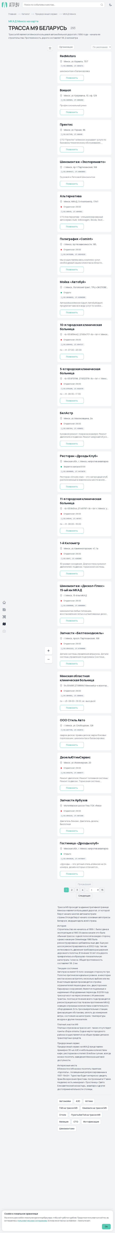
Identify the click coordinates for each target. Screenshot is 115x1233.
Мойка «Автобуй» (73, 282)
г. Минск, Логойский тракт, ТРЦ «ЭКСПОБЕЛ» (86, 287)
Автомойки (65, 1101)
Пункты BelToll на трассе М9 (85, 1114)
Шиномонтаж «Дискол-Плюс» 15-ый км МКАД (82, 588)
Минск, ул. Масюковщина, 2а (78, 418)
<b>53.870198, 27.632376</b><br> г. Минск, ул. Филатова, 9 (86, 378)
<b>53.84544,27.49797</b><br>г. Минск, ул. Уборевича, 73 (86, 508)
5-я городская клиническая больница (80, 371)
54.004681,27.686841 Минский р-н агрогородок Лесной (86, 685)
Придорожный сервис (46, 14)
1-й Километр (70, 543)
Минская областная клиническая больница (77, 678)
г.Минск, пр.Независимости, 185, (80, 244)
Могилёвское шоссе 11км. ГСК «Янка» (83, 805)
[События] (4, 609)
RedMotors (68, 56)
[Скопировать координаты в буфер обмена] (72, 66)
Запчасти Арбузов (73, 800)
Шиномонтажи (66, 1128)
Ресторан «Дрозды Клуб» (79, 456)
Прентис (66, 124)
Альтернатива (71, 196)
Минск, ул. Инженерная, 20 (77, 762)
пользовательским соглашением (32, 1220)
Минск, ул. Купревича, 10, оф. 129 (80, 95)
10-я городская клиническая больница (81, 327)
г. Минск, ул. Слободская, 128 (78, 725)
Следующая (84, 895)
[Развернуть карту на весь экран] (50, 48)
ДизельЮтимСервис (75, 757)
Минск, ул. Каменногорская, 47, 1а (81, 548)
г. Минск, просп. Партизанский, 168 (81, 638)
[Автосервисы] (4, 617)
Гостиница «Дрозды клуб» (79, 843)
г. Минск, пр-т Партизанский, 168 (80, 167)
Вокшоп (65, 90)
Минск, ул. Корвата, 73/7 (76, 61)
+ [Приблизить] (48, 651)
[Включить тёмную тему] (110, 4)
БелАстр (66, 413)
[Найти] (102, 5)
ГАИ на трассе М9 (68, 1108)
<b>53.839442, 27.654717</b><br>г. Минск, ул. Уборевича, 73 (86, 334)
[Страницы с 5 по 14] (94, 890)
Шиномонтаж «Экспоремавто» (83, 162)
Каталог (26, 14)
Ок (106, 1226)
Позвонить (72, 77)
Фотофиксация (91, 1121)
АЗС (78, 1101)
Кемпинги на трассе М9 (95, 1108)
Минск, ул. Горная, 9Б (74, 129)
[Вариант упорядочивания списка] (101, 47)
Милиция (63, 1121)
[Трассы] (4, 624)
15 (102, 889)
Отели (62, 1114)
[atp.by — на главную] (10, 4)
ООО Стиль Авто (72, 720)
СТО (76, 1121)
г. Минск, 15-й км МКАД (75, 595)
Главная (12, 14)
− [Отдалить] (48, 659)
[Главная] (4, 602)
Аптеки (89, 1101)
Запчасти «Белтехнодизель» (82, 633)
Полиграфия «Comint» (76, 239)
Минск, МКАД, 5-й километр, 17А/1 (81, 201)
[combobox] (63, 5)
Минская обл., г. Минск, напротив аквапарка (86, 461)
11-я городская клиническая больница (80, 501)
